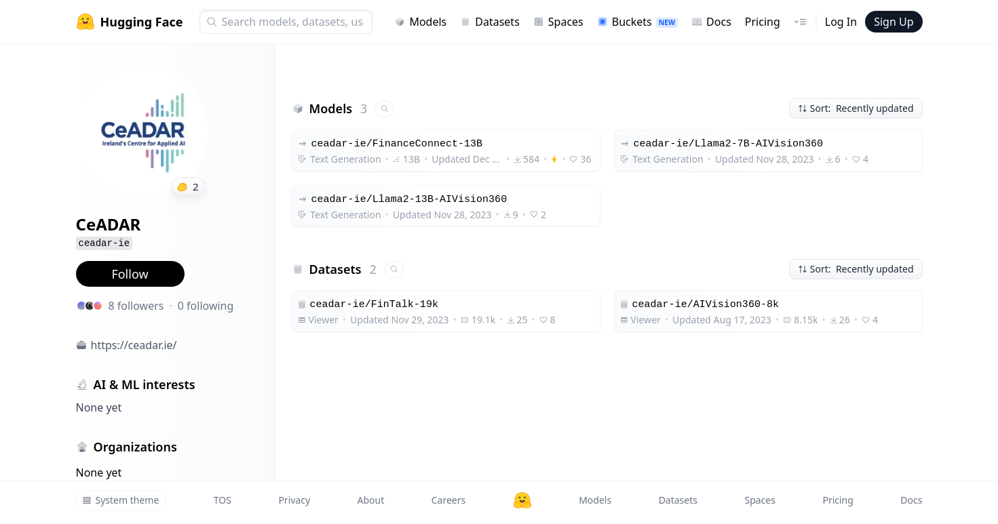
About (371, 499)
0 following (206, 305)
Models (420, 21)
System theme (120, 499)
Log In (841, 21)
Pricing (762, 21)
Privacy (294, 499)
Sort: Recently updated (856, 108)
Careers (448, 499)
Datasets (490, 21)
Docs (711, 21)
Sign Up (893, 21)
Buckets (637, 21)
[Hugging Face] (522, 500)
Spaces (558, 21)
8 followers (136, 305)
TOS (222, 499)
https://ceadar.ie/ (134, 345)
